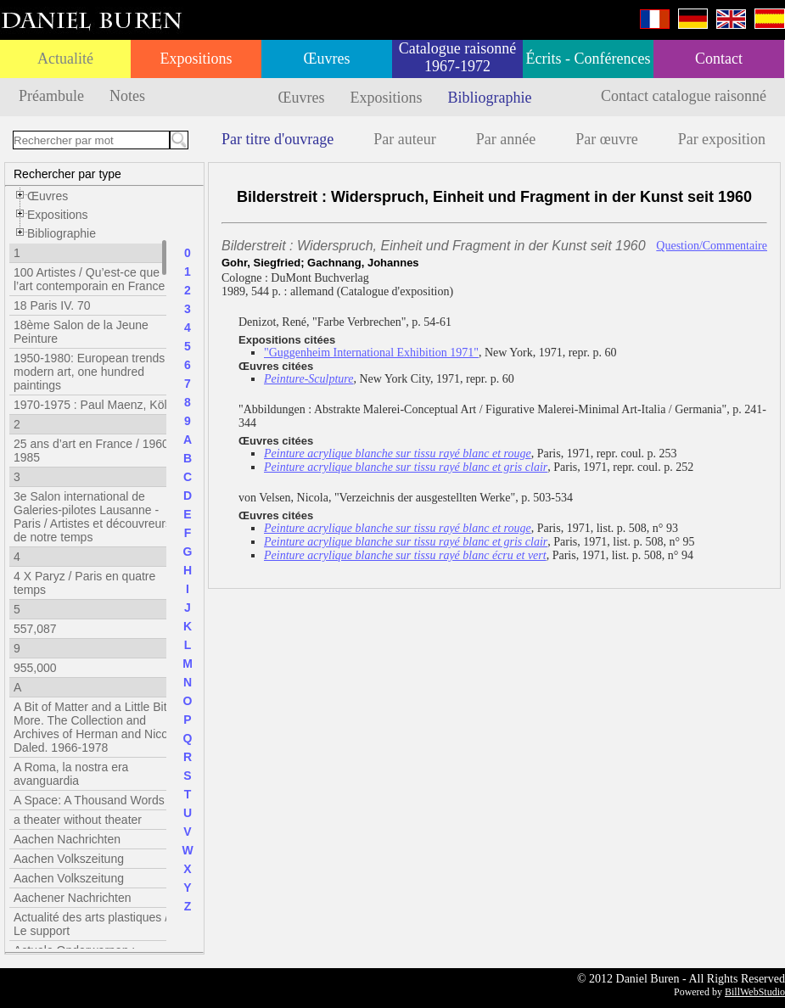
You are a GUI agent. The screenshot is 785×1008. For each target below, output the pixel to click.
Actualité (65, 58)
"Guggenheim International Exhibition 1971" (371, 352)
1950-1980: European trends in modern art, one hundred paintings (95, 371)
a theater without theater (78, 819)
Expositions (196, 58)
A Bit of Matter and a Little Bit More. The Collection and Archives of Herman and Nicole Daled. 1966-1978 (95, 727)
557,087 (35, 629)
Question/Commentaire (711, 245)
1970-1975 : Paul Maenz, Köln (93, 405)
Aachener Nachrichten (73, 897)
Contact (719, 58)
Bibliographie (490, 97)
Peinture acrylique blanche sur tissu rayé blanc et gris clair (405, 467)
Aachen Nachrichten (67, 839)
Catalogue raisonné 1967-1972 (457, 57)
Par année (505, 139)
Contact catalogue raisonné (683, 95)
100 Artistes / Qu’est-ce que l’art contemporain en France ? (94, 279)
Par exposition (722, 139)
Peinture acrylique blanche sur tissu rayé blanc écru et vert (405, 555)
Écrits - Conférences (588, 58)
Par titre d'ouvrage (277, 139)
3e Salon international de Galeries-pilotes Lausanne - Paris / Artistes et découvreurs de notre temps (92, 517)
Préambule (51, 95)
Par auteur (404, 139)
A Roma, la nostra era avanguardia (71, 773)
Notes (127, 95)
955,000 (35, 668)
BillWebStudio (755, 992)
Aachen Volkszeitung (69, 858)
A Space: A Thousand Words (89, 800)
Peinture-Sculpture (309, 378)
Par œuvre (606, 139)
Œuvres (327, 58)
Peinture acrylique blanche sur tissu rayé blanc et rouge (397, 453)
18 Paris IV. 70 (52, 305)
